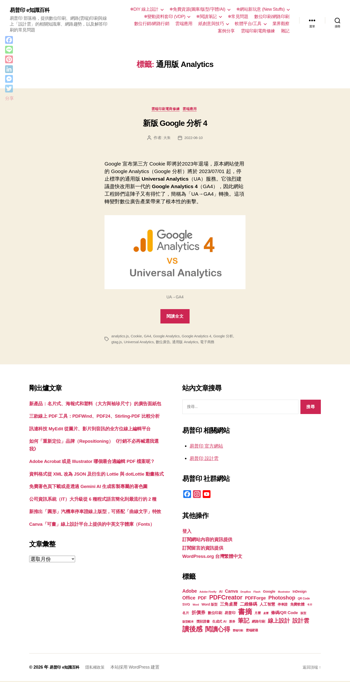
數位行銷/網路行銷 (151, 23)
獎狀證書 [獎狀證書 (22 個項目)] (203, 622)
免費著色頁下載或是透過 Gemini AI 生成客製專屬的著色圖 (95, 518)
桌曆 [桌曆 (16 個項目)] (265, 614)
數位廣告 (165, 343)
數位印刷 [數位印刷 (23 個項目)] (215, 614)
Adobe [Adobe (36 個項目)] (189, 592)
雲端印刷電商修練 (258, 30)
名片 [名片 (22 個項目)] (185, 614)
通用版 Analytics (188, 343)
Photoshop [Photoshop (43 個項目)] (281, 599)
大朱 (166, 139)
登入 (187, 532)
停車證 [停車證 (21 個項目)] (283, 605)
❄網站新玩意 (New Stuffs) (260, 9)
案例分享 (226, 30)
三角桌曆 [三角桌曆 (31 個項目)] (228, 605)
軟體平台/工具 (248, 23)
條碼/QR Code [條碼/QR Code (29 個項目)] (284, 613)
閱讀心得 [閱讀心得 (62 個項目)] (217, 630)
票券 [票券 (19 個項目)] (232, 622)
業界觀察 (280, 23)
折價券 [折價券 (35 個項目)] (198, 613)
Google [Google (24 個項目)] (269, 592)
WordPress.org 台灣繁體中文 (216, 557)
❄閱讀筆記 (206, 16)
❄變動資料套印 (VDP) (164, 16)
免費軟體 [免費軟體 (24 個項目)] (297, 605)
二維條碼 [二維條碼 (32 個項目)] (248, 605)
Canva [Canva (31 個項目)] (231, 592)
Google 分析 (228, 337)
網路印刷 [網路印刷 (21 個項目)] (258, 622)
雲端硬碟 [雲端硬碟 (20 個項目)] (252, 631)
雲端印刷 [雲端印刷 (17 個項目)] (238, 631)
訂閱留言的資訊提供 (205, 549)
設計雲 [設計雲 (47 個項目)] (300, 621)
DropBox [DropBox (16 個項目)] (245, 592)
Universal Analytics (140, 343)
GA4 (149, 337)
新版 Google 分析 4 (175, 124)
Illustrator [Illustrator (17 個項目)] (284, 592)
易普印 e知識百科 (31, 10)
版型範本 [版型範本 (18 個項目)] (188, 622)
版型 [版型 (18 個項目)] (303, 614)
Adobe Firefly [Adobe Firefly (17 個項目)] (208, 592)
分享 (9, 98)
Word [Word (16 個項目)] (195, 605)
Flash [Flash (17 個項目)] (257, 592)
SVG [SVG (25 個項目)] (186, 605)
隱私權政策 (100, 668)
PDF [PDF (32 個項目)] (202, 598)
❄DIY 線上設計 (144, 9)
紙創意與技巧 (211, 23)
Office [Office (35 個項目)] (188, 598)
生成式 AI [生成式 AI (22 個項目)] (219, 622)
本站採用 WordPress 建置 (141, 668)
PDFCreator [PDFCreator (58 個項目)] (225, 598)
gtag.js (116, 343)
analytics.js (120, 337)
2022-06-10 (193, 139)
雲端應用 (183, 23)
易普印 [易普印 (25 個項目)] (230, 614)
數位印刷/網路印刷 (271, 16)
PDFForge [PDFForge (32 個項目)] (255, 598)
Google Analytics (169, 337)
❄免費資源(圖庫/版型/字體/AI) (197, 9)
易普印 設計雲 (206, 459)
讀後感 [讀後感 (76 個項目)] (192, 630)
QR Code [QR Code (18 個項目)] (304, 599)
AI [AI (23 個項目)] (220, 592)
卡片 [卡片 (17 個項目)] (309, 605)
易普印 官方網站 (208, 447)
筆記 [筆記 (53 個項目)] (243, 621)
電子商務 (212, 343)
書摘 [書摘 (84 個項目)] (245, 612)
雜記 (285, 30)
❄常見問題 (238, 16)
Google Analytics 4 (200, 337)
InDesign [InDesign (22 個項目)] (300, 592)
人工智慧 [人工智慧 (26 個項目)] (267, 605)
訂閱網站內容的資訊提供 (210, 540)
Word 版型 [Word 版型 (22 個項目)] (209, 605)
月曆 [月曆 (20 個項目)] (257, 614)
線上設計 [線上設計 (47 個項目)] (279, 621)
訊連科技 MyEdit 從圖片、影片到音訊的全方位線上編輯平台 (96, 445)
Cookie (137, 337)
